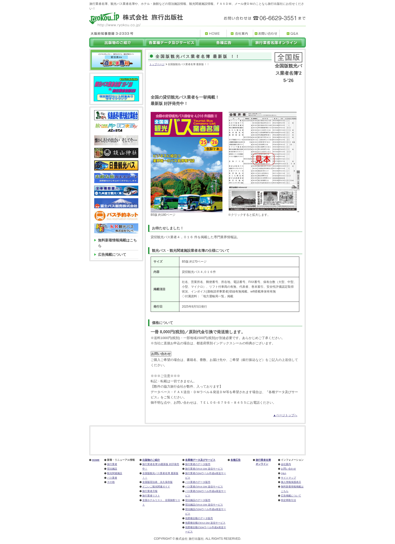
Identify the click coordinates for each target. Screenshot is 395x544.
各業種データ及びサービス (200, 459)
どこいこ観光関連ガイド (156, 486)
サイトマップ (288, 477)
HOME (96, 459)
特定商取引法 (288, 500)
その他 (111, 482)
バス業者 (112, 477)
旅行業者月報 (149, 491)
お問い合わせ (288, 468)
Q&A (283, 473)
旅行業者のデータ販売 (197, 464)
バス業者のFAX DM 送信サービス (204, 486)
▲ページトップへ (285, 415)
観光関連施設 (114, 473)
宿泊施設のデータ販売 (197, 500)
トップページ (156, 64)
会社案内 (286, 464)
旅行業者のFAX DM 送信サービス (204, 468)
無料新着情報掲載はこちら (117, 243)
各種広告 (236, 459)
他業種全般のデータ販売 (199, 518)
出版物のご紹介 (151, 459)
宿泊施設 (112, 468)
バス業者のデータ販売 (197, 482)
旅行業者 (112, 464)
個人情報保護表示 (291, 482)
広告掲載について (112, 255)
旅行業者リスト (151, 495)
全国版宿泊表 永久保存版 (157, 482)
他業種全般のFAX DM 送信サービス (205, 522)
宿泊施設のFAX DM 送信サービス (204, 504)
